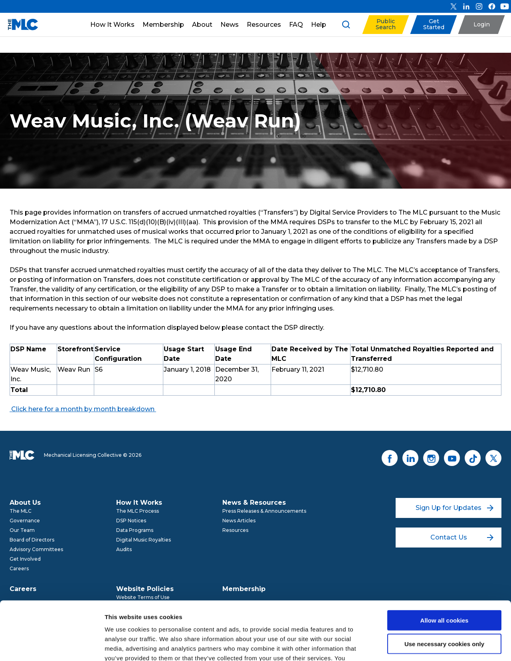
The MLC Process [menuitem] (137, 511)
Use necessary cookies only (444, 588)
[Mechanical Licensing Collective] (19, 24)
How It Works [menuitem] (139, 502)
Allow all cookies (444, 565)
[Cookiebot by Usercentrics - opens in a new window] (52, 645)
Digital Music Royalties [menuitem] (143, 540)
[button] (385, 24)
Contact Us (462, 537)
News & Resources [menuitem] (254, 502)
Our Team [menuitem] (22, 530)
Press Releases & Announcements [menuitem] (264, 511)
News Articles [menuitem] (239, 521)
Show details (419, 645)
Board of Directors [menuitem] (32, 540)
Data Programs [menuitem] (134, 530)
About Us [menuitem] (25, 502)
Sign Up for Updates (454, 508)
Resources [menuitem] (235, 530)
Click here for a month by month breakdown (82, 409)
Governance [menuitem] (25, 521)
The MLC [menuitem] (21, 511)
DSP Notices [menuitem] (131, 521)
